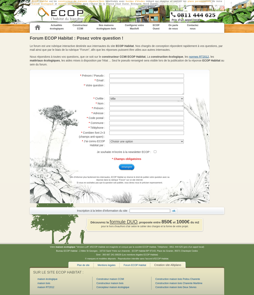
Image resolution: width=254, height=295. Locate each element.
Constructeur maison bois (109, 283)
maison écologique (43, 4)
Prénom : (98, 108)
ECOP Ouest (156, 27)
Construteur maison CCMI (110, 279)
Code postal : (96, 118)
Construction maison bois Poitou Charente (177, 279)
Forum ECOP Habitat (135, 265)
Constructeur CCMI (54, 14)
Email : (100, 80)
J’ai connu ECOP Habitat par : (93, 143)
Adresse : (98, 113)
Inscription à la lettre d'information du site (103, 210)
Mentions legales (106, 265)
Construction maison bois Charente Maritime (178, 283)
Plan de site (83, 265)
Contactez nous (192, 27)
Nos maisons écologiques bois (106, 27)
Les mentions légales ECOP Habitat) (140, 254)
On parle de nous (173, 27)
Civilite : (99, 98)
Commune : (97, 123)
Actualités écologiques (57, 27)
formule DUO (124, 221)
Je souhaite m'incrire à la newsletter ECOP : (124, 152)
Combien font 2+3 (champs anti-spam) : (92, 134)
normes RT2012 (199, 56)
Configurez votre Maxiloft (134, 27)
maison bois (44, 283)
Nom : (100, 103)
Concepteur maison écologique (112, 287)
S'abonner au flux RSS (222, 8)
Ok (174, 211)
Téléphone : (97, 127)
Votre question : (94, 85)
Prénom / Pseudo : (92, 75)
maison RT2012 (46, 287)
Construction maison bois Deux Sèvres (175, 287)
